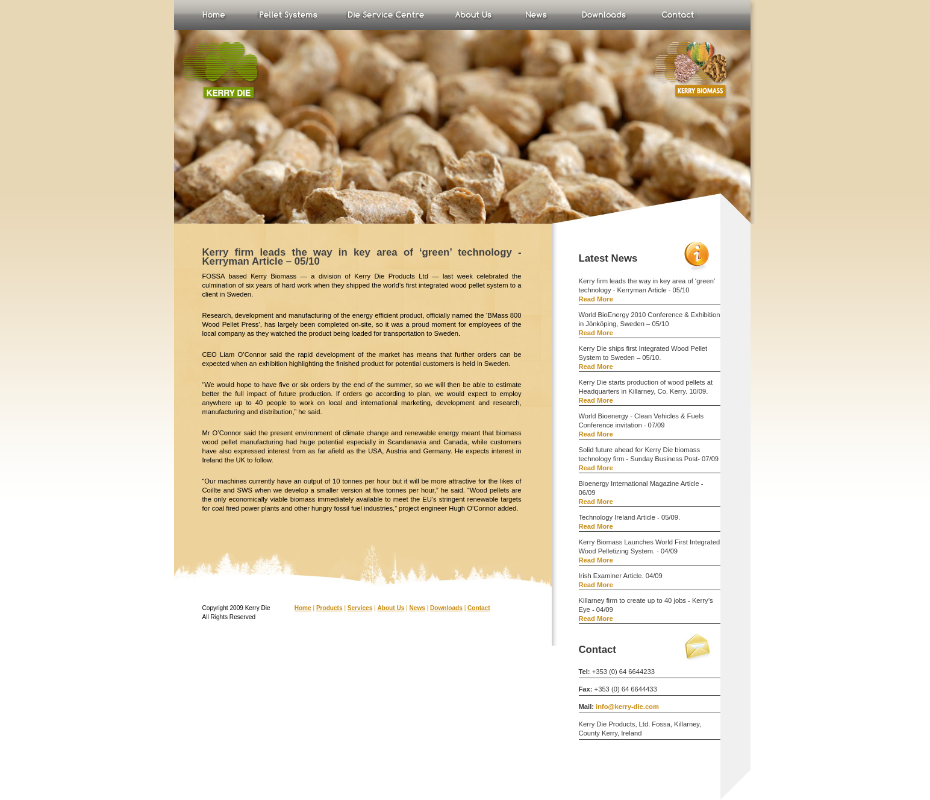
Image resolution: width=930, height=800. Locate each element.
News (536, 15)
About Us (473, 15)
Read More (596, 299)
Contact (478, 608)
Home (214, 15)
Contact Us (677, 15)
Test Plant (385, 15)
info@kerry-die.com (627, 706)
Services (360, 608)
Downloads (604, 15)
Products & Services (287, 15)
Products (329, 608)
